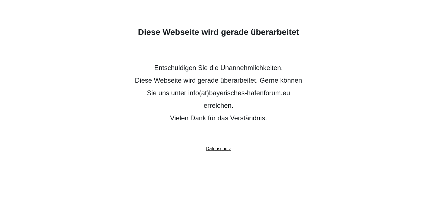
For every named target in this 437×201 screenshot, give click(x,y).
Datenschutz (218, 148)
